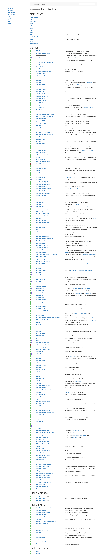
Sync (31, 39)
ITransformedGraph (42, 248)
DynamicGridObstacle (42, 121)
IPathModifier (40, 243)
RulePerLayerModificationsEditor (47, 435)
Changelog (10, 8)
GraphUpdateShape (41, 191)
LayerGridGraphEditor (43, 261)
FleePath (38, 146)
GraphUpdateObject (42, 182)
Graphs (32, 24)
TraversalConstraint (42, 466)
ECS (31, 19)
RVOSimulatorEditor (42, 442)
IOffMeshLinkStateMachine (44, 239)
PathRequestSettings (42, 363)
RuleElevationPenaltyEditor (45, 433)
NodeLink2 (39, 327)
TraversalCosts (41, 468)
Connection (39, 109)
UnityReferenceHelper (43, 475)
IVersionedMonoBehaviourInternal (47, 254)
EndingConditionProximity (44, 135)
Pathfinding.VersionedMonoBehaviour (92, 254)
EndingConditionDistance (44, 132)
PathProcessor (40, 361)
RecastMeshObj (40, 408)
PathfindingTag (41, 347)
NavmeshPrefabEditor (42, 311)
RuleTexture (75, 437)
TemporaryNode (40, 462)
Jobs (31, 26)
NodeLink (38, 324)
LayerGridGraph (41, 259)
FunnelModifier (41, 159)
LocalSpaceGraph (41, 270)
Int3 (37, 229)
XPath (37, 489)
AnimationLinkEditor (42, 78)
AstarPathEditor (41, 89)
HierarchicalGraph (42, 216)
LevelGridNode (84, 207)
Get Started (10, 10)
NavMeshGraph (86, 288)
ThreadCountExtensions (43, 464)
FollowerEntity (41, 152)
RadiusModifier (41, 394)
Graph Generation (11, 16)
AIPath (74, 58)
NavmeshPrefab (40, 308)
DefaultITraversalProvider (45, 116)
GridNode (38, 204)
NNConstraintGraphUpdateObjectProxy (48, 318)
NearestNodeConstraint (43, 313)
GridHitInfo (40, 202)
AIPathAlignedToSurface (44, 71)
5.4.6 (49, 4)
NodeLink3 (39, 331)
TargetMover (40, 459)
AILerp (38, 64)
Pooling (32, 32)
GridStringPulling (42, 209)
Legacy (32, 28)
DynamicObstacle (41, 123)
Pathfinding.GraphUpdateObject (84, 191)
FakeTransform (40, 143)
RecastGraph (76, 288)
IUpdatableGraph (41, 252)
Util (31, 41)
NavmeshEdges (40, 302)
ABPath (38, 51)
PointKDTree (40, 378)
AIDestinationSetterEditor (45, 62)
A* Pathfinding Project (38, 4)
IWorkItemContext (41, 257)
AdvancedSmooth (41, 55)
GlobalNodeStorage (42, 164)
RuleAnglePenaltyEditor (44, 430)
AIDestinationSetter (42, 60)
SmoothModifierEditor (43, 455)
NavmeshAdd (39, 284)
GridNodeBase (40, 207)
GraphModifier (40, 177)
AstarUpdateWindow (42, 96)
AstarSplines (40, 91)
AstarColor (39, 80)
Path (87, 241)
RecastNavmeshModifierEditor (45, 413)
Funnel (38, 157)
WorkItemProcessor (88, 257)
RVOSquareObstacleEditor (44, 444)
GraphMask (39, 173)
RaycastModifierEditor (43, 401)
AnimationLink (40, 76)
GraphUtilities (41, 195)
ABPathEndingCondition (43, 53)
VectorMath (39, 480)
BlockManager (40, 107)
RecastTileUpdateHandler (44, 417)
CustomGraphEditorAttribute (45, 114)
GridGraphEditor (41, 200)
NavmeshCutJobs (41, 300)
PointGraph (39, 374)
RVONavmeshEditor (41, 439)
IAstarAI (38, 218)
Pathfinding (89, 82)
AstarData (39, 82)
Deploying (9, 18)
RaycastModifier (41, 399)
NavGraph (38, 281)
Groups (9, 21)
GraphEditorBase (41, 168)
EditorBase (39, 125)
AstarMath (39, 87)
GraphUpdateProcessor (43, 184)
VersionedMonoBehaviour (44, 482)
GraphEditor (40, 166)
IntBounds (39, 232)
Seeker (38, 446)
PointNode (39, 381)
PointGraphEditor (41, 376)
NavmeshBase (40, 288)
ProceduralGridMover (42, 388)
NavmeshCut (78, 293)
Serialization (34, 37)
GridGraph (39, 198)
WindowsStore (34, 44)
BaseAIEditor (40, 103)
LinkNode (38, 268)
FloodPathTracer (41, 150)
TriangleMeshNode (41, 471)
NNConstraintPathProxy (43, 320)
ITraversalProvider (42, 250)
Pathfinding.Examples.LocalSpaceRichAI (81, 270)
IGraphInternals (41, 220)
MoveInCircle (40, 277)
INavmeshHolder (41, 227)
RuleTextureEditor (42, 437)
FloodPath (39, 148)
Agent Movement (11, 14)
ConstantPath (40, 112)
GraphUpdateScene (41, 186)
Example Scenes (11, 12)
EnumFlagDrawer (41, 139)
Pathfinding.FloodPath (87, 150)
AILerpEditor (40, 67)
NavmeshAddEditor (41, 286)
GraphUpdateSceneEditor (44, 188)
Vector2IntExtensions (43, 478)
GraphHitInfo (40, 170)
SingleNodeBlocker (89, 107)
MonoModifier (40, 275)
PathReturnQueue (41, 365)
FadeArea (38, 141)
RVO (31, 35)
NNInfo (38, 322)
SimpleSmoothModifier (43, 451)
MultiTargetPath (41, 279)
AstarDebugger (40, 85)
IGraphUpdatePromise (42, 225)
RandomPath (39, 397)
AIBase (38, 58)
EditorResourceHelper (43, 130)
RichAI (80, 58)
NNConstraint (40, 315)
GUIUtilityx (40, 211)
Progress (38, 392)
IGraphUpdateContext (42, 223)
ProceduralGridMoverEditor (45, 390)
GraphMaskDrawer (41, 175)
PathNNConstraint (41, 356)
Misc (8, 19)
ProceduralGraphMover (43, 385)
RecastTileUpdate (41, 415)
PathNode (38, 358)
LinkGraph (39, 266)
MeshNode (38, 272)
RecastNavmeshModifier (43, 410)
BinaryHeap (39, 105)
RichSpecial (40, 428)
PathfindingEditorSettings (45, 345)
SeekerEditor (40, 448)
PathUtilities (40, 369)
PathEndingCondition (42, 342)
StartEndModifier (41, 457)
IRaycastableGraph (42, 245)
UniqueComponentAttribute (44, 473)
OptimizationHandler (42, 338)
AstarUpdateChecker (42, 94)
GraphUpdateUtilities (43, 193)
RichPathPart (40, 426)
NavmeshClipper (41, 293)
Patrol (38, 372)
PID (31, 30)
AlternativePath (41, 73)
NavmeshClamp (40, 291)
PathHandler (40, 351)
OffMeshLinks (40, 336)
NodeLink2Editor (41, 329)
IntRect (38, 234)
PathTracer (39, 367)
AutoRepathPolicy (41, 100)
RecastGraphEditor (42, 406)
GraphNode (39, 179)
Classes (9, 23)
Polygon (38, 383)
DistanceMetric (41, 119)
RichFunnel (39, 421)
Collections (34, 17)
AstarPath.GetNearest (80, 313)
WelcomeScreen (40, 484)
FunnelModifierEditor (43, 162)
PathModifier (40, 354)
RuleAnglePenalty (76, 430)
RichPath (38, 424)
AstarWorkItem (40, 98)
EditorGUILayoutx (41, 128)
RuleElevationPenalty (77, 433)
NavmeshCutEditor (41, 297)
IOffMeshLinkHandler (42, 236)
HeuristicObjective (42, 213)
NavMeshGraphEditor (42, 306)
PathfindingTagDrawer (43, 349)
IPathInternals (41, 241)
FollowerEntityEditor (43, 155)
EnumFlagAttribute (42, 137)
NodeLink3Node (40, 333)
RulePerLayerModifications (79, 435)
